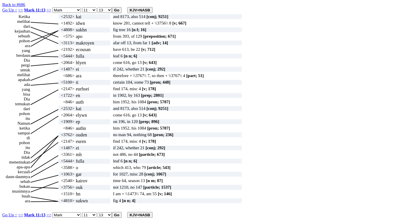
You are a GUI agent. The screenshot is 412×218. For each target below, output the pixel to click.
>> (48, 10)
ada (27, 84)
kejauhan (22, 31)
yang (26, 50)
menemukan (19, 162)
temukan (22, 104)
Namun (23, 123)
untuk (25, 70)
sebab (25, 181)
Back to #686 (13, 4)
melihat (23, 21)
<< (20, 10)
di (28, 138)
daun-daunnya (18, 176)
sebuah (24, 36)
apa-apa (23, 167)
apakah (24, 79)
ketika (24, 128)
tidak (25, 157)
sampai (24, 133)
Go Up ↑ (9, 10)
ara (27, 45)
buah (26, 196)
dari (26, 26)
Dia (27, 60)
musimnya (21, 191)
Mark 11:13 (34, 10)
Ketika (24, 16)
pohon (24, 41)
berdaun (23, 55)
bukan (24, 186)
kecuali (24, 171)
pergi (25, 65)
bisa (26, 94)
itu (27, 118)
